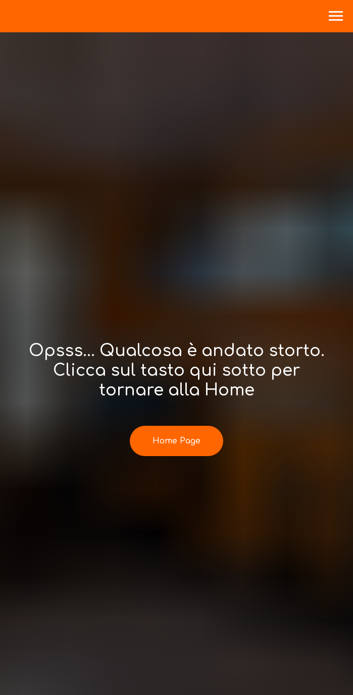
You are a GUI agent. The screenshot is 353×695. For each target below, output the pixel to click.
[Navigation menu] (336, 16)
